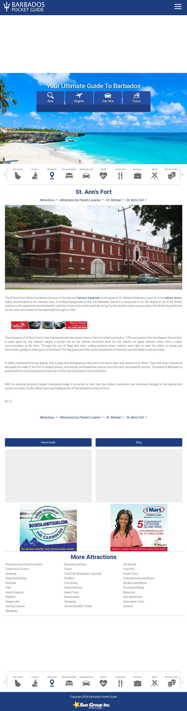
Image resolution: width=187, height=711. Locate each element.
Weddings (11, 610)
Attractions (52, 169)
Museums (129, 592)
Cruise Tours (130, 573)
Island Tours (71, 592)
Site (50, 97)
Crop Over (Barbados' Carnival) (82, 573)
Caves (68, 568)
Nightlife (11, 596)
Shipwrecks (13, 601)
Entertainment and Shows (139, 578)
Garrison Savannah (88, 297)
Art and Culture (172, 169)
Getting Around (86, 169)
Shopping (70, 601)
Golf (8, 587)
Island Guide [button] (48, 442)
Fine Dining (70, 582)
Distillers (69, 578)
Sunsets (128, 606)
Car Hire (108, 97)
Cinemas (11, 573)
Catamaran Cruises (17, 568)
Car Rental (129, 564)
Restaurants (71, 596)
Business (137, 169)
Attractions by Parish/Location (24, 564)
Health (103, 169)
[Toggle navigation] (178, 7)
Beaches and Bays (75, 564)
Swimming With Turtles (78, 606)
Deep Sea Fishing (16, 578)
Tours (136, 97)
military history (172, 297)
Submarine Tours (133, 601)
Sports (154, 169)
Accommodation (69, 169)
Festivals (11, 582)
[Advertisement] (93, 43)
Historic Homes (73, 587)
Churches (129, 568)
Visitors (34, 169)
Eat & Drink (120, 169)
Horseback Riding (133, 587)
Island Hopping (14, 592)
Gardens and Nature (135, 582)
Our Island (18, 169)
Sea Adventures (133, 596)
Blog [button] (139, 442)
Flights (79, 97)
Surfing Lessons (15, 606)
